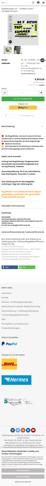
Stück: (4, 88)
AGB (3, 319)
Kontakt (5, 297)
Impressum (7, 293)
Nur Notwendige (23, 477)
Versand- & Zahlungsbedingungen (17, 302)
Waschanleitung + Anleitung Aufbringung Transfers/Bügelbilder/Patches (20, 313)
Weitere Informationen (23, 482)
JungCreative (23, 438)
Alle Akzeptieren (23, 470)
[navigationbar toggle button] (43, 2)
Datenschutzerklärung (9, 466)
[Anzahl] (23, 92)
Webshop (6, 435)
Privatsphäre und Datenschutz (15, 324)
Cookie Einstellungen (11, 328)
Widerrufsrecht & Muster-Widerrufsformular (21, 306)
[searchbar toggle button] (33, 2)
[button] (5, 92)
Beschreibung (8, 126)
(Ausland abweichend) (28, 73)
